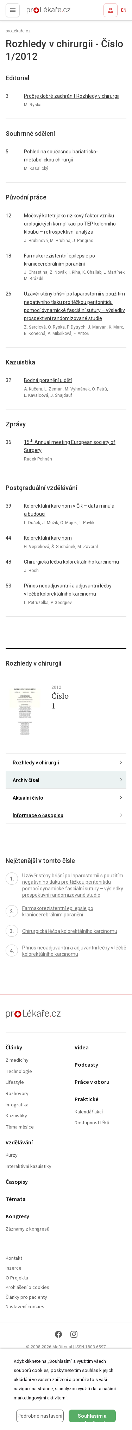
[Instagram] (73, 1334)
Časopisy (17, 1182)
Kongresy (17, 1216)
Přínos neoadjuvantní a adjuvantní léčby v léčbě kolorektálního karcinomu (68, 590)
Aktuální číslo (28, 798)
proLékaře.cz (36, 12)
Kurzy (12, 1155)
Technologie (19, 1071)
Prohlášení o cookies (27, 1287)
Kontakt (14, 1258)
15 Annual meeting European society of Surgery (69, 445)
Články (14, 1047)
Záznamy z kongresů (28, 1229)
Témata (16, 1199)
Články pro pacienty (26, 1297)
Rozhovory (17, 1094)
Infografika (17, 1105)
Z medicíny (17, 1060)
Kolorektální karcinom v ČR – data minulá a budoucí (69, 510)
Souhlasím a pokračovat (92, 1417)
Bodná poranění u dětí (48, 380)
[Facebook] (58, 1334)
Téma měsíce (20, 1127)
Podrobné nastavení (40, 1416)
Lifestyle (15, 1082)
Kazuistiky (16, 1116)
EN (123, 10)
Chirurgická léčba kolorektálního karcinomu (71, 562)
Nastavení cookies (25, 1307)
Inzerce (13, 1268)
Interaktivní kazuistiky (28, 1166)
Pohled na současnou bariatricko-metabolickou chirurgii (61, 156)
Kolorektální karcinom (48, 538)
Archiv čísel (26, 780)
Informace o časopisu (38, 815)
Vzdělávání (19, 1142)
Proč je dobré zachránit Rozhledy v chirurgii (71, 96)
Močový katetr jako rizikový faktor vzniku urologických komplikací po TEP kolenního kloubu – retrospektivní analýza (70, 224)
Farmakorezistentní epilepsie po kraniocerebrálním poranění (59, 260)
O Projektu (17, 1278)
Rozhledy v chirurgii (36, 762)
